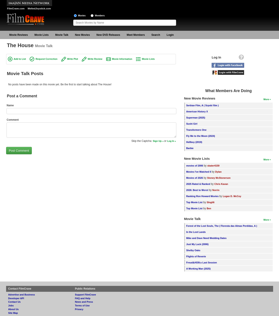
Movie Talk (61, 34)
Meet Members (136, 34)
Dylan (218, 171)
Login (170, 34)
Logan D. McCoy (232, 196)
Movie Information (122, 59)
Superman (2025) (195, 117)
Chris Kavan (221, 184)
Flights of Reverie (196, 256)
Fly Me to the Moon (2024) (200, 136)
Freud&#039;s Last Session (201, 262)
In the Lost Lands (196, 232)
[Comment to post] (92, 130)
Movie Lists (41, 34)
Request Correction (46, 59)
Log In (170, 141)
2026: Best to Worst (197, 190)
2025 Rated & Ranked (198, 184)
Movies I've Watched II (198, 171)
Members (100, 15)
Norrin (215, 190)
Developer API (16, 298)
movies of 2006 (194, 165)
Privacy (79, 309)
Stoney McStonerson (218, 178)
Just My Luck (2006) (197, 244)
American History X (197, 111)
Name (10, 105)
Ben (209, 208)
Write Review (95, 59)
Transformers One (196, 130)
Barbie (190, 148)
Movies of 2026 (194, 178)
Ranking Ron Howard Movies (202, 196)
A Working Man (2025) (198, 268)
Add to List (20, 59)
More (266, 99)
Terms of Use (82, 305)
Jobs (11, 305)
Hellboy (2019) (194, 142)
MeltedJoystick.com (39, 8)
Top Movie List (194, 202)
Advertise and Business (21, 294)
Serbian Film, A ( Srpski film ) (202, 105)
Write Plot (72, 59)
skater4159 (213, 165)
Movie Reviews (18, 34)
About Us (13, 309)
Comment (13, 119)
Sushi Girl (191, 123)
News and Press (84, 302)
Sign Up (157, 141)
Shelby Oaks (193, 250)
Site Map (13, 313)
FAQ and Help (82, 298)
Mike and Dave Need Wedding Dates (206, 238)
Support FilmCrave (85, 294)
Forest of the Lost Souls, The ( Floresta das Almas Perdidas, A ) (221, 226)
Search (155, 34)
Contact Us (14, 302)
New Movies (82, 34)
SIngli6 (210, 202)
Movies (82, 15)
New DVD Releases (108, 34)
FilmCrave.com (16, 8)
